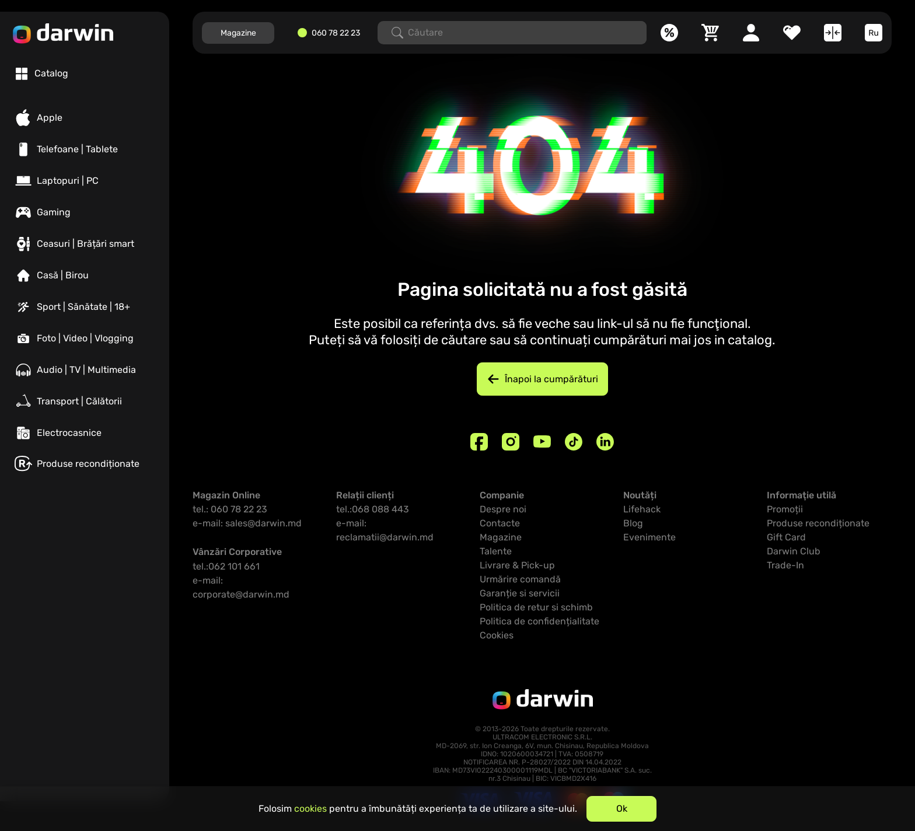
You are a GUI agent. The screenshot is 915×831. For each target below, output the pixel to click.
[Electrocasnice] (84, 433)
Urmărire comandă (520, 579)
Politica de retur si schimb (536, 607)
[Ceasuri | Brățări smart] (84, 244)
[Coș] (710, 32)
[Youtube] (542, 442)
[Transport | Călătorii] (84, 401)
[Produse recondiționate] (84, 464)
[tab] (42, 73)
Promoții (785, 509)
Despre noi (503, 509)
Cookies (497, 635)
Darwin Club (793, 551)
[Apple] (84, 118)
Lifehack (642, 509)
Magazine (238, 33)
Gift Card (786, 537)
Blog (633, 523)
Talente (496, 551)
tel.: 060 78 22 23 (230, 509)
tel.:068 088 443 (372, 509)
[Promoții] (669, 32)
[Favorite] (792, 32)
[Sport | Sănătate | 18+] (84, 307)
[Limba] (873, 32)
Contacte (500, 523)
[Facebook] (479, 442)
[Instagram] (510, 442)
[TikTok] (573, 442)
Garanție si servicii (520, 593)
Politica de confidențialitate (539, 621)
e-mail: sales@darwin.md (247, 523)
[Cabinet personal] (751, 32)
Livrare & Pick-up (517, 565)
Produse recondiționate (818, 523)
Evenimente (649, 537)
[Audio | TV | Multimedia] (84, 370)
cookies (310, 808)
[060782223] (333, 33)
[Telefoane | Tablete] (84, 149)
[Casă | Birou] (84, 275)
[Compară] (832, 32)
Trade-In (785, 565)
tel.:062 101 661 (226, 566)
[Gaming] (84, 212)
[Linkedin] (605, 442)
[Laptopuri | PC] (84, 181)
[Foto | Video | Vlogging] (84, 338)
